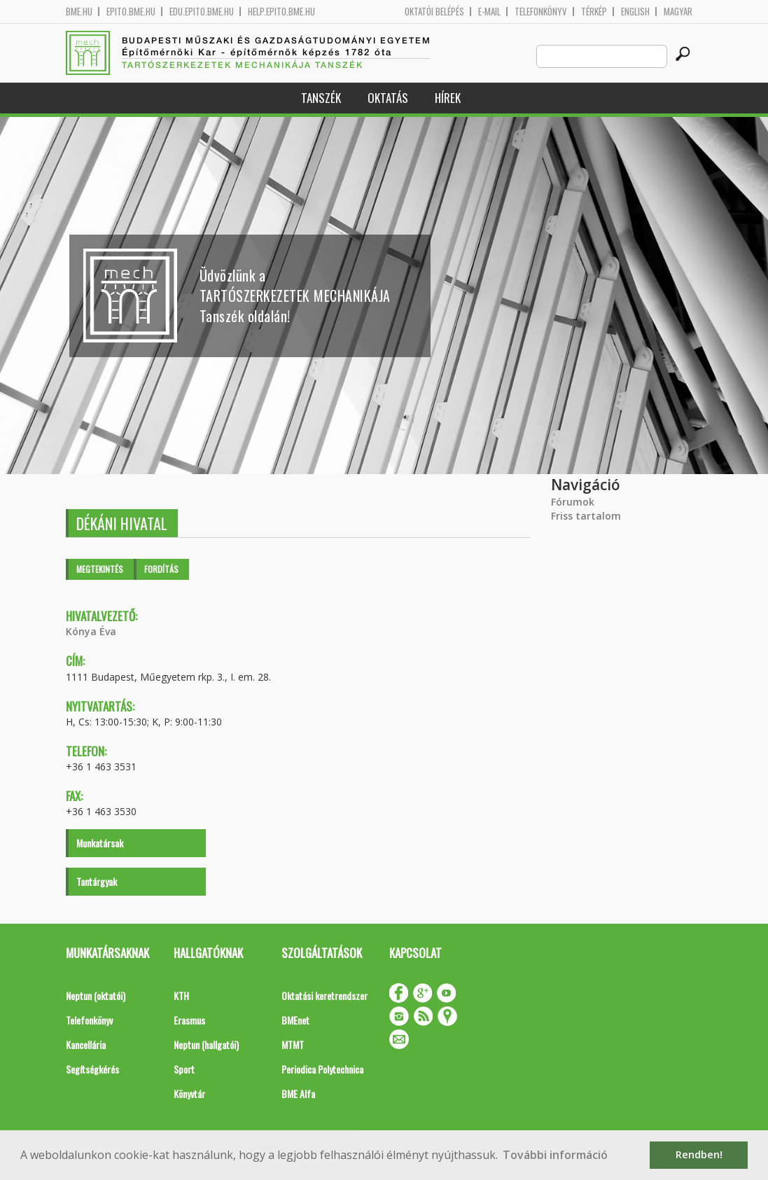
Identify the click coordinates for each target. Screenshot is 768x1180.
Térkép (594, 11)
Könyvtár (189, 1093)
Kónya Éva (91, 631)
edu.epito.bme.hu (201, 11)
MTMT (292, 1044)
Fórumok (572, 501)
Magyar (678, 11)
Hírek (448, 97)
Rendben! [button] (699, 1154)
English (635, 11)
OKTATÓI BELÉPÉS (434, 11)
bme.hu (79, 11)
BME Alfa (298, 1093)
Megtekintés (99, 569)
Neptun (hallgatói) (206, 1044)
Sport (184, 1069)
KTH (181, 995)
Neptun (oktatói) (95, 995)
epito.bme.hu (130, 11)
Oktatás (388, 97)
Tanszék (321, 97)
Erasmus (189, 1020)
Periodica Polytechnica (322, 1069)
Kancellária (86, 1044)
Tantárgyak (96, 881)
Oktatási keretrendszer (324, 995)
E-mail (489, 11)
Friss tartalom (586, 515)
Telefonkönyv (541, 11)
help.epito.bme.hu (281, 11)
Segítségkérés (92, 1069)
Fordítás (161, 569)
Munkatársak (99, 842)
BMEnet (295, 1020)
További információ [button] (555, 1154)
